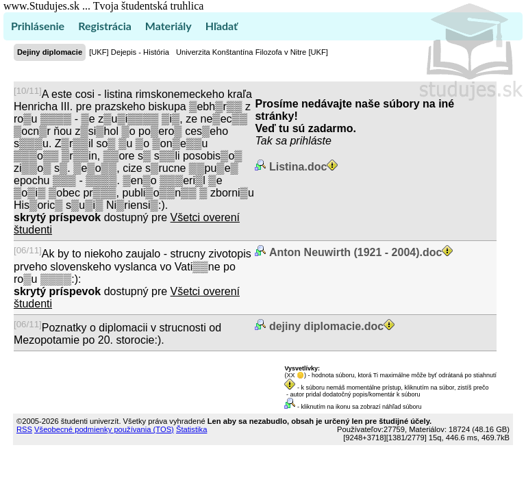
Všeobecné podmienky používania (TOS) (104, 429)
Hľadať (221, 25)
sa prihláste (303, 141)
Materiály (168, 25)
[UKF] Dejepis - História (129, 52)
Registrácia (105, 25)
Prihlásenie (37, 25)
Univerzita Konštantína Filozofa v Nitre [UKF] (252, 52)
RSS (24, 429)
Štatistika (191, 429)
